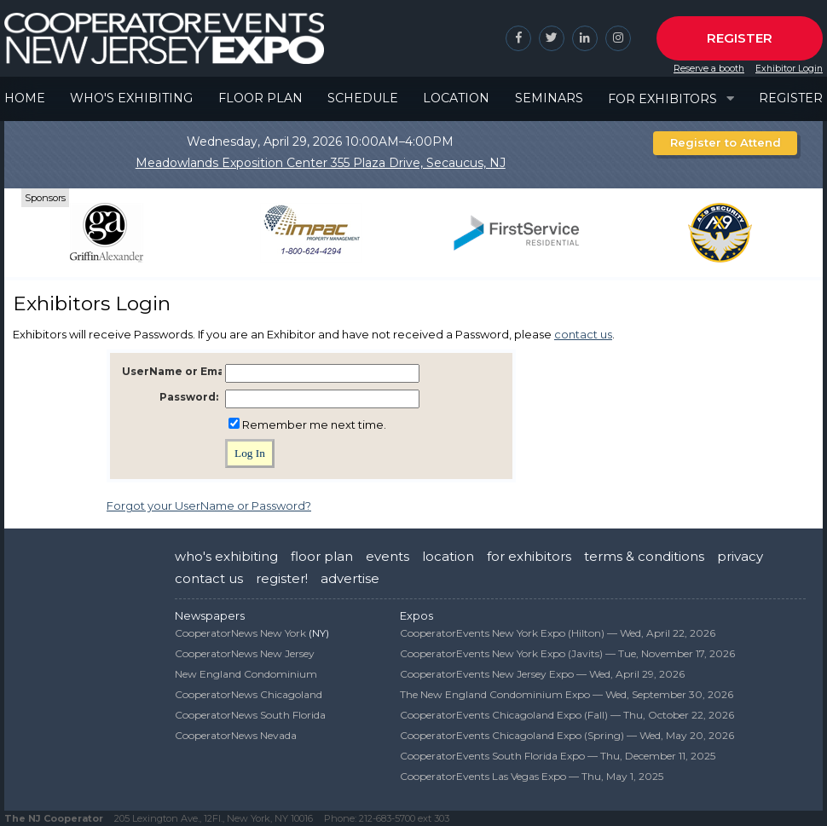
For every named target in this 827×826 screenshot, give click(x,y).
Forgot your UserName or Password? (209, 505)
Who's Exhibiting (131, 98)
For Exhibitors (662, 99)
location (448, 556)
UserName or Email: (178, 371)
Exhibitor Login (789, 68)
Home (24, 98)
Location (456, 98)
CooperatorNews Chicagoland (248, 694)
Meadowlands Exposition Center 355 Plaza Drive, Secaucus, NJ (321, 162)
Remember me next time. (314, 424)
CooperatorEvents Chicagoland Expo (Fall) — (567, 714)
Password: (188, 396)
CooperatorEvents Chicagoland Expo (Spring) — (567, 735)
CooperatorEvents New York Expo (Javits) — (567, 653)
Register (739, 38)
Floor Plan (260, 98)
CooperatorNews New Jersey (245, 653)
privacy (740, 556)
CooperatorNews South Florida (250, 714)
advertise (350, 578)
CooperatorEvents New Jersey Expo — (542, 673)
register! (282, 578)
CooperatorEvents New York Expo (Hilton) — (557, 633)
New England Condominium (246, 673)
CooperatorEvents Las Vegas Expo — (531, 776)
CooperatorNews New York (240, 633)
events (387, 556)
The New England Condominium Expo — (566, 694)
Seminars (549, 98)
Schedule (362, 98)
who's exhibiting (226, 556)
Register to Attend (725, 142)
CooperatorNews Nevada (236, 735)
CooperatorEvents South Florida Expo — (557, 755)
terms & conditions (644, 556)
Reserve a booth (709, 68)
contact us (583, 334)
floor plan (322, 556)
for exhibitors (529, 556)
